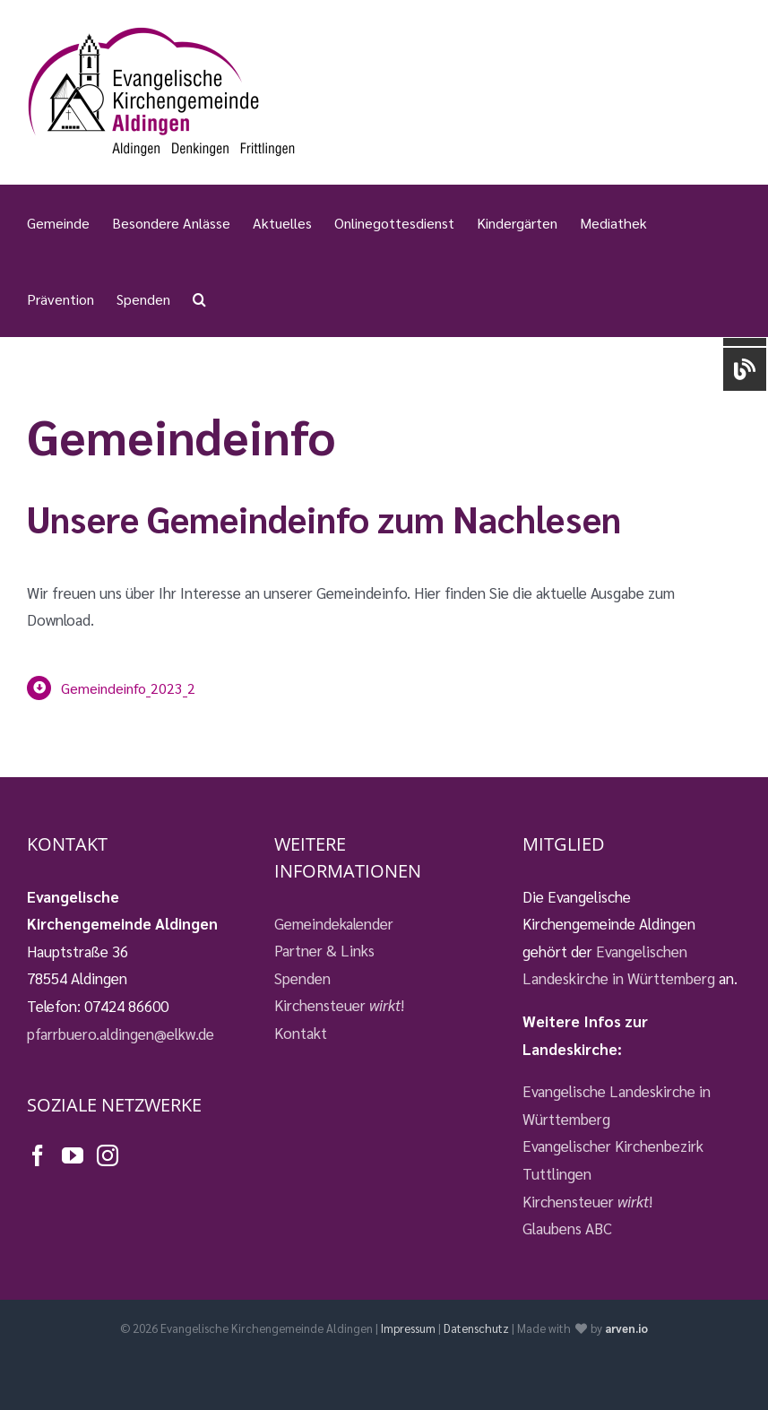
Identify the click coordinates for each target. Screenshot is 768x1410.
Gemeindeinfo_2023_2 (128, 688)
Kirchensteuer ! (339, 1005)
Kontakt (300, 1032)
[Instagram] (107, 1155)
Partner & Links (324, 950)
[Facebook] (37, 1155)
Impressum (408, 1328)
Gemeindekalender (333, 923)
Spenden (302, 978)
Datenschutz (476, 1328)
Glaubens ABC (567, 1228)
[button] (199, 299)
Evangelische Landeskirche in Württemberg (616, 1105)
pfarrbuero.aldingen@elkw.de (120, 1033)
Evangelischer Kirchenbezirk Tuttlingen (612, 1159)
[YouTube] (72, 1155)
